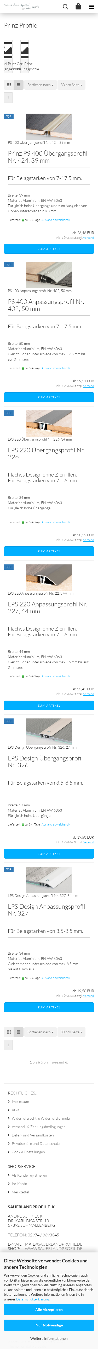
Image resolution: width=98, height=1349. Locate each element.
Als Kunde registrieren (29, 1175)
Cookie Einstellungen (28, 1152)
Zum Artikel (49, 249)
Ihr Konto (19, 1183)
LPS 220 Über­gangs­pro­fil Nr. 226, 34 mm (40, 439)
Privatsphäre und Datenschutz (36, 1143)
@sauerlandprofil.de (58, 1244)
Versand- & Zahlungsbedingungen (39, 1126)
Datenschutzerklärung (32, 1299)
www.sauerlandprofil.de (53, 1248)
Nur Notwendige (49, 1325)
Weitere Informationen (49, 1338)
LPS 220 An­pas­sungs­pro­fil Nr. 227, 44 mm (40, 593)
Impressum (20, 1101)
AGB (15, 1110)
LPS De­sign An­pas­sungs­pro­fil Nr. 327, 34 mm (43, 895)
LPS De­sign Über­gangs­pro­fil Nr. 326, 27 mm (42, 747)
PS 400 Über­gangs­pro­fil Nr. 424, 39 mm (39, 142)
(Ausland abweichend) (55, 220)
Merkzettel (20, 1192)
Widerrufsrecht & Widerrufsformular (41, 1118)
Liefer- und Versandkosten (33, 1135)
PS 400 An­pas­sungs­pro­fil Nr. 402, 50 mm (40, 290)
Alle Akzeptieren (49, 1309)
